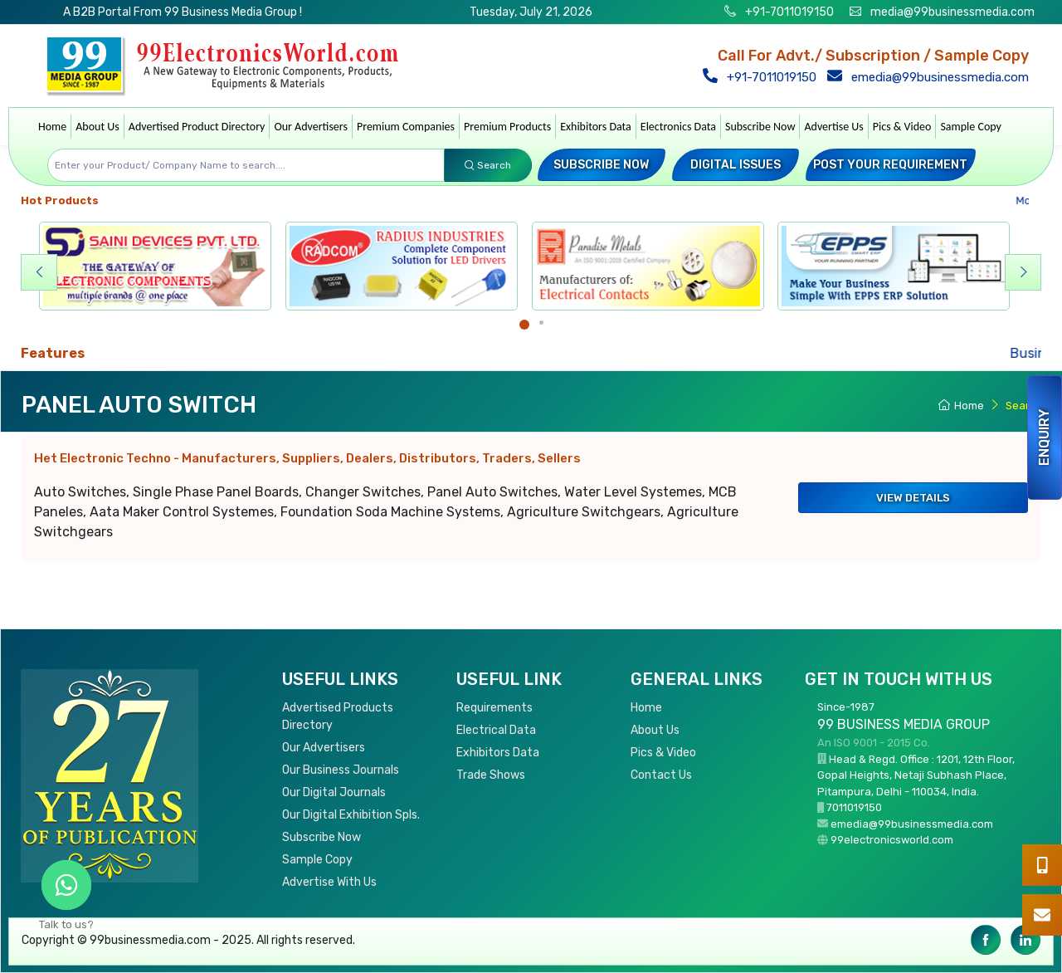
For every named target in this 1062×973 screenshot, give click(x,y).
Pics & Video (902, 127)
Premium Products (507, 127)
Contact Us (661, 775)
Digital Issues (735, 165)
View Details (913, 497)
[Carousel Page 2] (541, 322)
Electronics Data (678, 127)
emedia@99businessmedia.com (931, 77)
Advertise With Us (329, 882)
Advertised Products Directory (337, 716)
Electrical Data (496, 730)
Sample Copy (970, 127)
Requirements (494, 708)
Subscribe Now (760, 127)
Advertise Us (833, 127)
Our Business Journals (340, 770)
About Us (97, 127)
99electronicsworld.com (892, 840)
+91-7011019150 (788, 12)
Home (52, 127)
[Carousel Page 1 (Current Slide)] (524, 325)
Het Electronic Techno (307, 458)
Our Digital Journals (334, 792)
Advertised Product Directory (197, 127)
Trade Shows (490, 775)
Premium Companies (406, 127)
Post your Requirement (890, 165)
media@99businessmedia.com (952, 12)
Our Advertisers (311, 127)
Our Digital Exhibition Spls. (351, 815)
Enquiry (1044, 437)
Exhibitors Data (595, 127)
